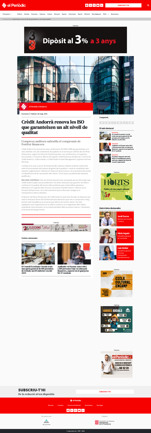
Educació (57, 14)
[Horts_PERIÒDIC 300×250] (117, 199)
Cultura (49, 14)
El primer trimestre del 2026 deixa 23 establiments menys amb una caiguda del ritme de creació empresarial (121, 159)
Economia (34, 14)
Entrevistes (72, 14)
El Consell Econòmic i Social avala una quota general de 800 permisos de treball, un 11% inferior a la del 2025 (37, 269)
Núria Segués (123, 233)
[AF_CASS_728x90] (56, 232)
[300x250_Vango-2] (116, 332)
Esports (64, 14)
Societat (26, 14)
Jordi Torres (123, 216)
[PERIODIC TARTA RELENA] (116, 297)
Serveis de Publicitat (74, 405)
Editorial (87, 14)
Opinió (80, 14)
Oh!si (106, 14)
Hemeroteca (114, 14)
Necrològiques (96, 14)
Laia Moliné (123, 248)
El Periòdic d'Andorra (38, 107)
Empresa (42, 14)
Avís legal (100, 405)
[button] (148, 5)
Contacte (60, 405)
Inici (4, 19)
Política (19, 14)
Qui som (51, 405)
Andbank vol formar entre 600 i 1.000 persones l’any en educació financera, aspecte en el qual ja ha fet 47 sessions (73, 269)
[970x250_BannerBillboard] (75, 53)
